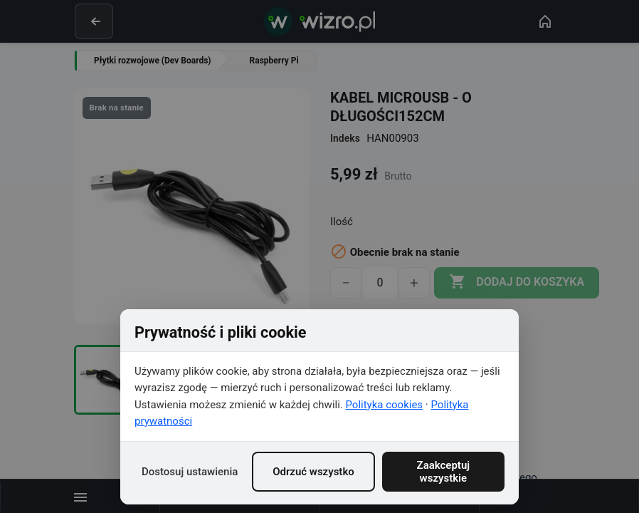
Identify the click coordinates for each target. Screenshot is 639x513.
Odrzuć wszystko (313, 471)
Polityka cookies (384, 404)
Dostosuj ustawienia (190, 471)
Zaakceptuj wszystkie (443, 471)
